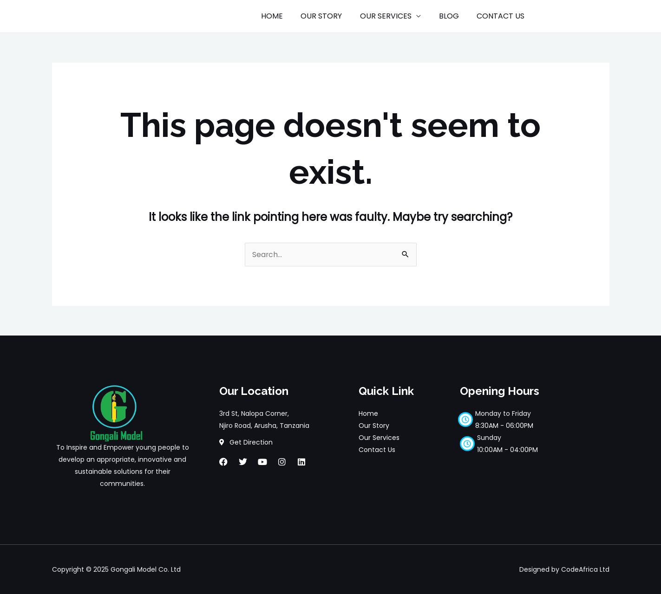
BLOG (454, 16)
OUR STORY (332, 16)
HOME (286, 16)
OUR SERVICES (393, 16)
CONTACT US (502, 16)
